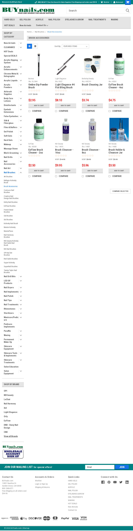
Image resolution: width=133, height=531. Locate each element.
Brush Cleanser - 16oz (64, 151)
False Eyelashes (11, 116)
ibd (5, 408)
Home (29, 32)
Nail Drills (8, 157)
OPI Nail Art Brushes (8, 254)
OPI (5, 391)
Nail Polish (8, 296)
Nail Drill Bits (9, 276)
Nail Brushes (9, 172)
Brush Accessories (10, 186)
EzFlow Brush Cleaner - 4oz (116, 86)
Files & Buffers (10, 127)
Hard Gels (8, 140)
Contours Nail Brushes (9, 191)
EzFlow (7, 420)
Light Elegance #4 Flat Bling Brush (65, 86)
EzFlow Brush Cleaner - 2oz (35, 151)
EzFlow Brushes (9, 206)
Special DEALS (10, 56)
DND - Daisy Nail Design (11, 426)
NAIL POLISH (54, 19)
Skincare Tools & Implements (10, 354)
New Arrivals (25, 25)
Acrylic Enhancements (10, 68)
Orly (6, 416)
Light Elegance (10, 412)
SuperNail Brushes (10, 266)
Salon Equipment (9, 372)
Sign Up (45, 484)
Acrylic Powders (8, 86)
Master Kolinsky (9, 227)
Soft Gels (8, 136)
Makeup (7, 144)
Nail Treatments (11, 304)
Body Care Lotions (8, 99)
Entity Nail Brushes (10, 202)
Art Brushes (8, 176)
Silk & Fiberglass (8, 121)
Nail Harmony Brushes (8, 236)
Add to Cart (38, 105)
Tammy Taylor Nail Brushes (10, 271)
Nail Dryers (9, 287)
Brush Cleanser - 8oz (91, 151)
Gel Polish (8, 131)
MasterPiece (8, 231)
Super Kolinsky (9, 263)
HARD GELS (9, 19)
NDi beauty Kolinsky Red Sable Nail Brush (11, 243)
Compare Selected (120, 191)
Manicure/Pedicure (11, 318)
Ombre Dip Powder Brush (38, 86)
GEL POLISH (25, 19)
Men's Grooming (11, 153)
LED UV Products (8, 282)
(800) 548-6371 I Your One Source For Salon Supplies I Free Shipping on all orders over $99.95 (65, 2)
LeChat (7, 399)
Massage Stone (11, 148)
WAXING (114, 19)
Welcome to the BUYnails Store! (12, 2)
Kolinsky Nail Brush (11, 223)
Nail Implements (11, 291)
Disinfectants (10, 105)
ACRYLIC (39, 19)
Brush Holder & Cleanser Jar (117, 151)
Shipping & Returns (42, 487)
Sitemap (26, 528)
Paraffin (7, 331)
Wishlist (105, 2)
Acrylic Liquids (10, 80)
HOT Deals (8, 51)
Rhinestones (9, 309)
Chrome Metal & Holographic (11, 75)
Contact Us (42, 25)
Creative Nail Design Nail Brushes (11, 197)
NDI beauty (8, 395)
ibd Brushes (8, 220)
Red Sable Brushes (11, 259)
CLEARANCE (9, 47)
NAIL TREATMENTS (97, 19)
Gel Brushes (8, 216)
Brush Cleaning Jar (92, 84)
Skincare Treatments (9, 361)
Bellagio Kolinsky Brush (10, 181)
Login (37, 484)
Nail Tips (8, 300)
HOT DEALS (9, 25)
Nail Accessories (9, 162)
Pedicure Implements (9, 325)
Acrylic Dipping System (11, 61)
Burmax (31, 79)
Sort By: (58, 46)
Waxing (7, 335)
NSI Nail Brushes (10, 249)
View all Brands (11, 436)
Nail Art (7, 168)
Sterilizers (9, 313)
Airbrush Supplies (8, 92)
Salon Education (11, 366)
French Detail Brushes (8, 211)
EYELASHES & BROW (74, 19)
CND (6, 432)
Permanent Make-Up (9, 340)
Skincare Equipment (9, 347)
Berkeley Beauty (88, 79)
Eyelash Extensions (9, 110)
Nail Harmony (10, 403)
